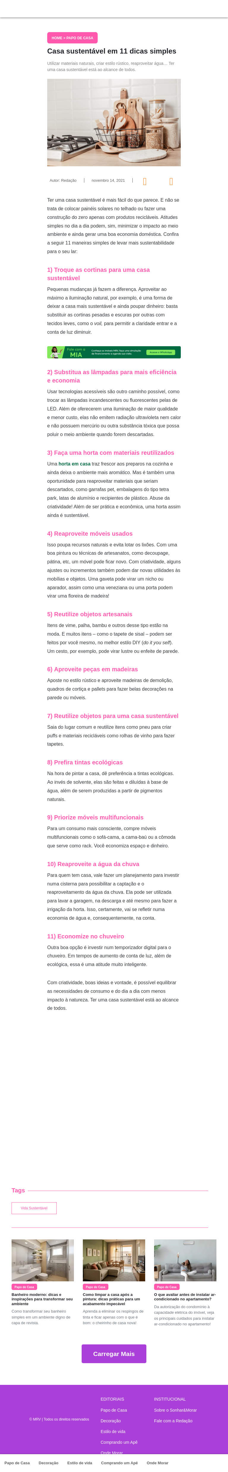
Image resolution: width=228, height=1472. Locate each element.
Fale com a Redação (173, 1420)
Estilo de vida (79, 1463)
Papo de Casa (17, 1463)
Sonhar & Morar (32, 7)
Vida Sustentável (34, 1208)
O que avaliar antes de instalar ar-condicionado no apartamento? (185, 1297)
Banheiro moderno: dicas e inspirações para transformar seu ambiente (42, 1299)
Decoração (48, 1463)
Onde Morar (157, 1463)
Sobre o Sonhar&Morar (175, 1410)
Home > (59, 38)
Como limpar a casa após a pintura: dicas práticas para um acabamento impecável (111, 1299)
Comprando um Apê (119, 1463)
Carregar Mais (114, 1353)
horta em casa (74, 463)
